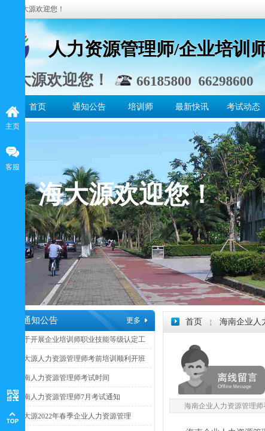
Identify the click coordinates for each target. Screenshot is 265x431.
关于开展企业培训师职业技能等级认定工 (80, 339)
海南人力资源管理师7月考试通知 (68, 397)
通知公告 (89, 106)
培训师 (140, 106)
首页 (37, 106)
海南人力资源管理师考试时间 (62, 378)
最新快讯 (192, 106)
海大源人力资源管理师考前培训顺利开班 (80, 358)
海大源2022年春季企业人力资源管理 (73, 416)
